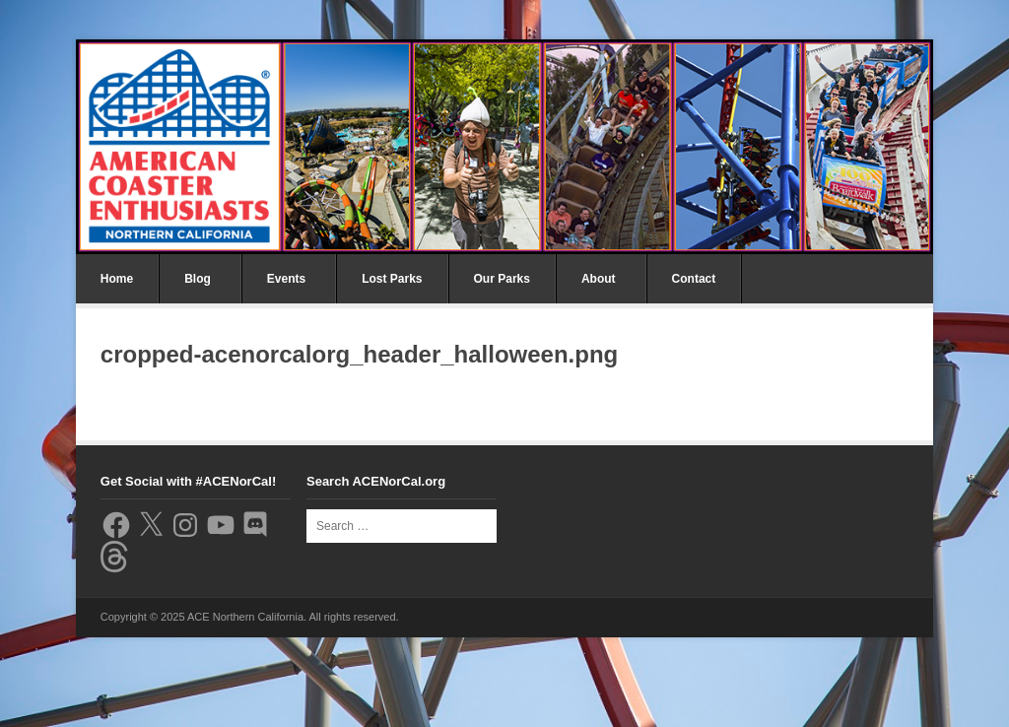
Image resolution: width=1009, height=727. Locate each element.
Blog (197, 279)
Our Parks (502, 279)
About (598, 279)
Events (286, 279)
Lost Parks (392, 279)
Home (117, 279)
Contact (694, 279)
